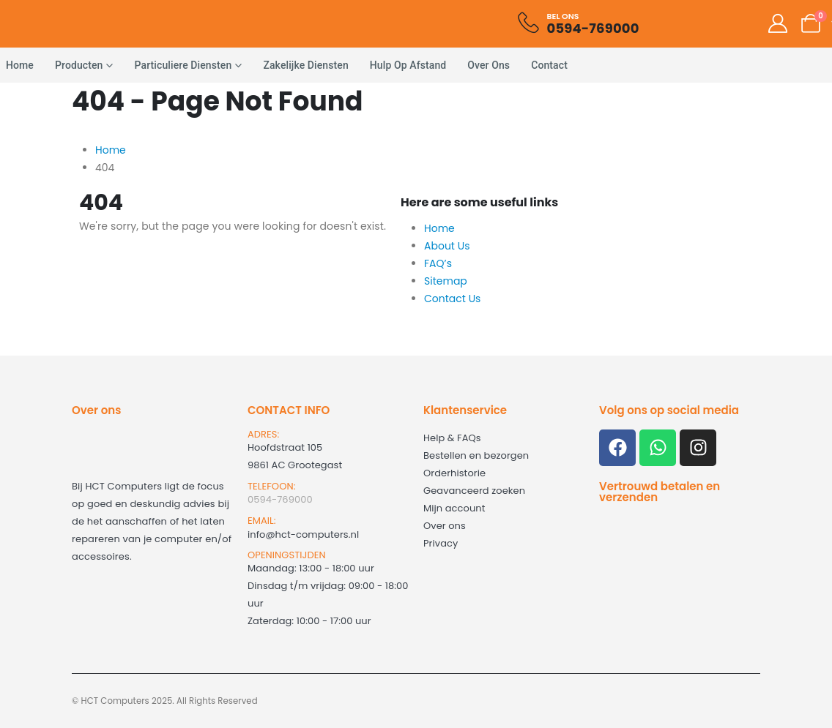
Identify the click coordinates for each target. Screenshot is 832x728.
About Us (446, 246)
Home (439, 228)
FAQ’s (438, 263)
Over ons (488, 65)
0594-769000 (280, 499)
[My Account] (777, 23)
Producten (79, 65)
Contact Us (452, 298)
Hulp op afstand (408, 65)
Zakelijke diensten (305, 65)
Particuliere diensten (183, 65)
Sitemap (445, 281)
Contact (549, 65)
